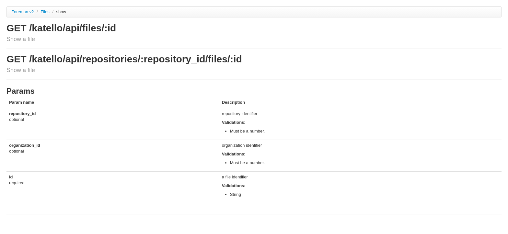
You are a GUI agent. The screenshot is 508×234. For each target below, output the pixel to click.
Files (45, 11)
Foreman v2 (22, 11)
